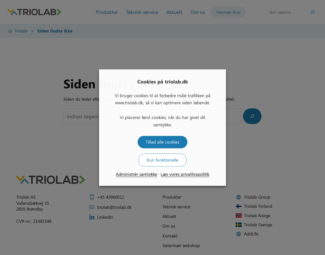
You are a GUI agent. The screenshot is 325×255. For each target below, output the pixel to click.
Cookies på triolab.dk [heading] (162, 81)
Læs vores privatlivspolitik (185, 174)
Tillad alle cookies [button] (162, 142)
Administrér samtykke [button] (136, 174)
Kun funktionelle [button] (162, 160)
